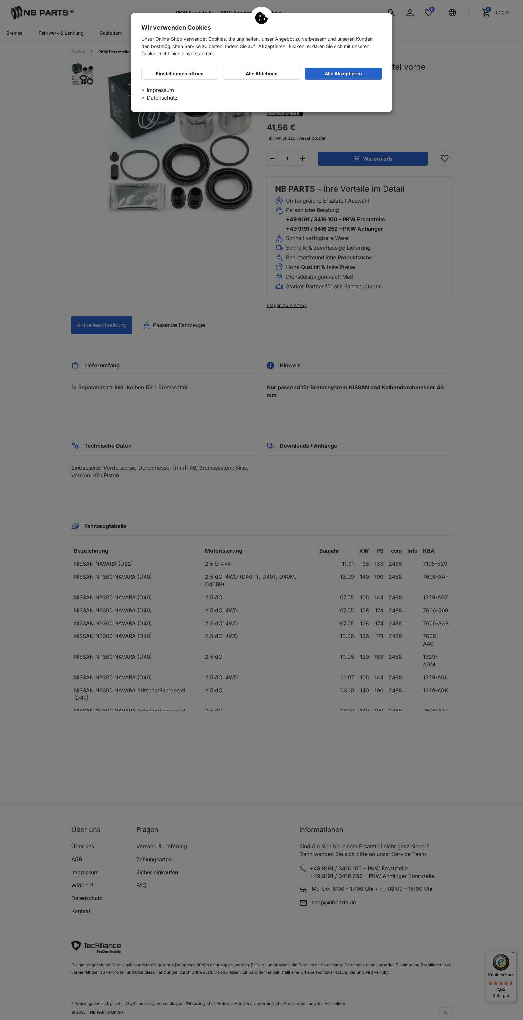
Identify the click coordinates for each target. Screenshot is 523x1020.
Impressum (160, 90)
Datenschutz (162, 97)
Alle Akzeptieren (343, 73)
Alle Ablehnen (262, 73)
